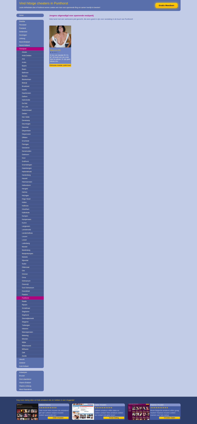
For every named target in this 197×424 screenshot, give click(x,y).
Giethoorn (25, 155)
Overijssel (22, 49)
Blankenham (26, 79)
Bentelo (24, 76)
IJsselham (25, 209)
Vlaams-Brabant (25, 383)
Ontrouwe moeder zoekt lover (60, 65)
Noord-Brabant (24, 42)
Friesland (22, 28)
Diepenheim (26, 131)
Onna (24, 277)
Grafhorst (25, 161)
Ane (23, 59)
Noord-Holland (24, 45)
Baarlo (24, 66)
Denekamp (26, 120)
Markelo (25, 257)
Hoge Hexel (26, 199)
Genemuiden (26, 151)
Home (21, 15)
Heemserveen (27, 182)
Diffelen (24, 137)
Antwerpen (23, 372)
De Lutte (25, 107)
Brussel (22, 376)
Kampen (25, 216)
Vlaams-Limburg (25, 386)
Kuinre (24, 223)
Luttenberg (26, 243)
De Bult (24, 103)
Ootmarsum (26, 281)
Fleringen (25, 144)
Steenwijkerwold (28, 318)
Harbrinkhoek (27, 172)
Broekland (25, 86)
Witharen (25, 349)
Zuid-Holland (23, 366)
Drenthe (22, 21)
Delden (24, 114)
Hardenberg (26, 175)
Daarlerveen (26, 93)
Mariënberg (26, 250)
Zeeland (22, 363)
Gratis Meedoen (166, 5)
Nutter (24, 264)
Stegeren (25, 322)
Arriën (24, 62)
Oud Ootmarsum (28, 288)
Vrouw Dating (114, 418)
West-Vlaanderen (25, 389)
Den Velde (25, 117)
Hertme (24, 192)
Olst (23, 271)
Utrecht (21, 359)
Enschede (25, 141)
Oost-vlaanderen (25, 379)
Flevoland (22, 25)
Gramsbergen (27, 165)
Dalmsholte (26, 100)
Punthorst (25, 298)
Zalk (23, 353)
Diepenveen (26, 134)
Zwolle (24, 356)
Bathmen (25, 73)
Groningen (23, 35)
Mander (24, 247)
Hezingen (25, 196)
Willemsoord (26, 346)
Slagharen (25, 312)
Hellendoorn (26, 185)
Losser (24, 240)
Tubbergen (26, 325)
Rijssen (24, 305)
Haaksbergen (27, 168)
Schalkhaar (26, 308)
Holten (24, 202)
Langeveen (26, 226)
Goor (24, 158)
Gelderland (23, 32)
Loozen (24, 236)
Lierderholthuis (27, 233)
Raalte (24, 301)
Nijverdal (25, 260)
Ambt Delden (26, 56)
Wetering (25, 335)
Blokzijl (24, 83)
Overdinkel (26, 291)
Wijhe (24, 342)
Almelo (24, 52)
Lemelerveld (26, 230)
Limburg (22, 38)
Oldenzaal (25, 267)
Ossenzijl (25, 284)
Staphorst (25, 315)
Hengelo (25, 189)
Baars (24, 69)
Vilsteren (25, 329)
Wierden (25, 339)
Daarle (24, 90)
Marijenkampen (27, 254)
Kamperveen (26, 219)
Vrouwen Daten (169, 418)
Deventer (25, 127)
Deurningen (26, 124)
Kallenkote (26, 213)
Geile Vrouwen (58, 418)
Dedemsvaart (27, 110)
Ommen (25, 274)
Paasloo (25, 295)
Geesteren (26, 148)
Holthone (25, 206)
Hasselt (24, 178)
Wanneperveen (27, 332)
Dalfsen (24, 96)
